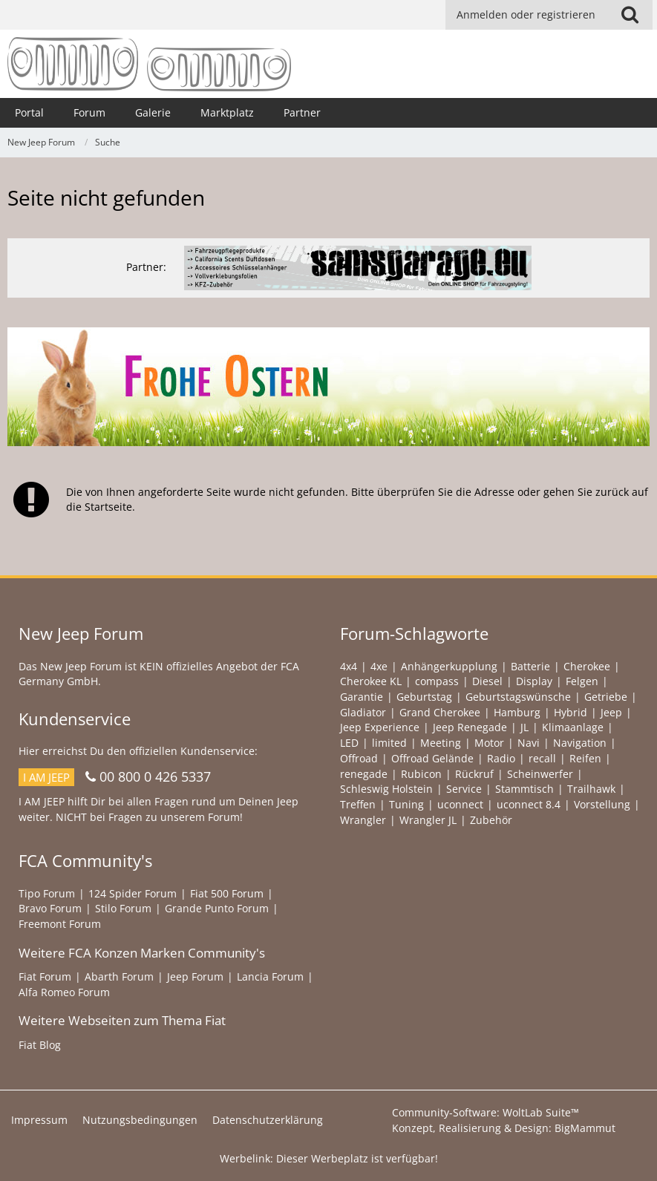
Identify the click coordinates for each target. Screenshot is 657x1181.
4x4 (348, 666)
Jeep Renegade (470, 727)
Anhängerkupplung (449, 666)
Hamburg (517, 712)
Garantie (361, 697)
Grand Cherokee (439, 712)
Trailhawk (591, 789)
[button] (630, 15)
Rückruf (474, 774)
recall (542, 758)
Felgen (582, 681)
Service (464, 789)
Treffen (358, 804)
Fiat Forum (45, 976)
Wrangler (363, 820)
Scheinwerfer (540, 774)
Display (534, 681)
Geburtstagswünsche (518, 697)
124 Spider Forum (132, 893)
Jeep (611, 712)
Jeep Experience (379, 727)
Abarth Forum (119, 976)
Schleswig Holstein (386, 789)
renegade (364, 774)
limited (389, 743)
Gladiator (363, 712)
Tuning (406, 804)
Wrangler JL (428, 820)
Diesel (487, 681)
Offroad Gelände (432, 758)
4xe (379, 666)
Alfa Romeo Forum (64, 992)
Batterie (530, 666)
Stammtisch (524, 789)
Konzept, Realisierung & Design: (503, 1128)
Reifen (585, 758)
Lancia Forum (270, 976)
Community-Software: (485, 1112)
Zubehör (491, 820)
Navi (528, 743)
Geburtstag (424, 697)
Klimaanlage (573, 727)
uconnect (460, 804)
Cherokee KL (371, 681)
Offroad (359, 758)
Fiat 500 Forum (227, 893)
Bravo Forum (50, 908)
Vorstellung (602, 804)
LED (349, 743)
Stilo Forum (123, 908)
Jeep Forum (195, 976)
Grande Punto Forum (217, 908)
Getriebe (605, 697)
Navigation (580, 743)
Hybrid (570, 712)
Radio (501, 758)
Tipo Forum (47, 893)
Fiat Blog (40, 1045)
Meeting (440, 743)
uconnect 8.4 (528, 804)
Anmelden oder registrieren (526, 14)
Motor (489, 743)
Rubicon (421, 774)
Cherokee (586, 666)
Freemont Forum (60, 924)
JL (524, 727)
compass (437, 681)
